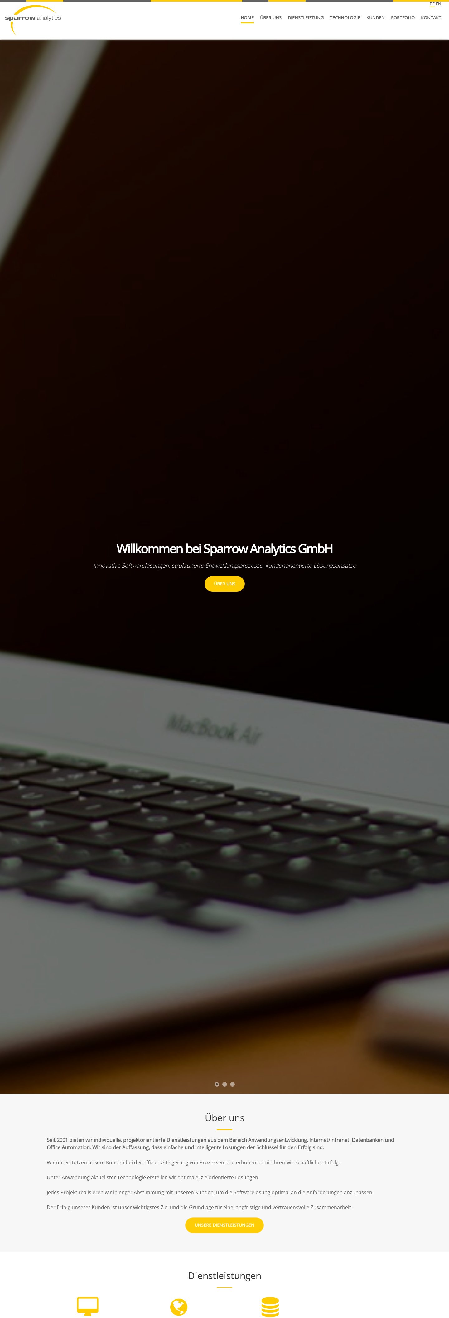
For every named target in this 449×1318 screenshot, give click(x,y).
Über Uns (224, 584)
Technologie (345, 18)
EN (438, 4)
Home (247, 18)
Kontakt (431, 18)
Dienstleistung (306, 18)
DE (432, 4)
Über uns (271, 18)
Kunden (375, 18)
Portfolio (403, 18)
